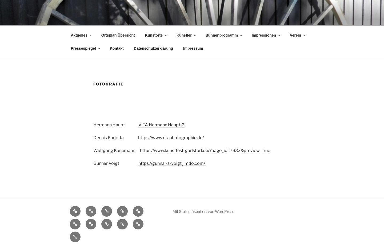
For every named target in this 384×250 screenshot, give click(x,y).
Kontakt (117, 48)
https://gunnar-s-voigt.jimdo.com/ (171, 163)
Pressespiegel (86, 48)
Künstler (187, 35)
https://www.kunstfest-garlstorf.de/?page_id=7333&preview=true (205, 150)
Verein (298, 35)
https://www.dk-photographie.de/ (171, 137)
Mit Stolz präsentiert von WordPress (203, 211)
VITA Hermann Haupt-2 (161, 124)
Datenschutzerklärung (153, 48)
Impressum (193, 48)
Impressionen (266, 35)
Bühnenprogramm (224, 35)
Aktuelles (82, 35)
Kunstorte (156, 35)
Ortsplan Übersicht (118, 35)
